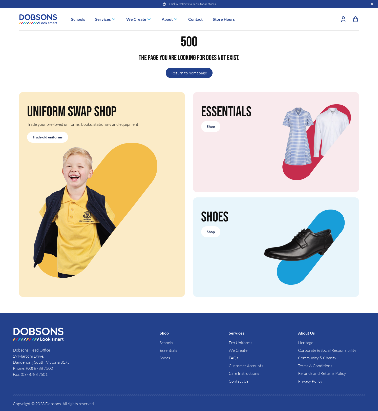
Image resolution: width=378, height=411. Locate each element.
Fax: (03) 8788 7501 (30, 374)
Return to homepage (189, 72)
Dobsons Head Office (32, 350)
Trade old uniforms (47, 137)
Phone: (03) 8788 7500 (33, 368)
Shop (211, 126)
